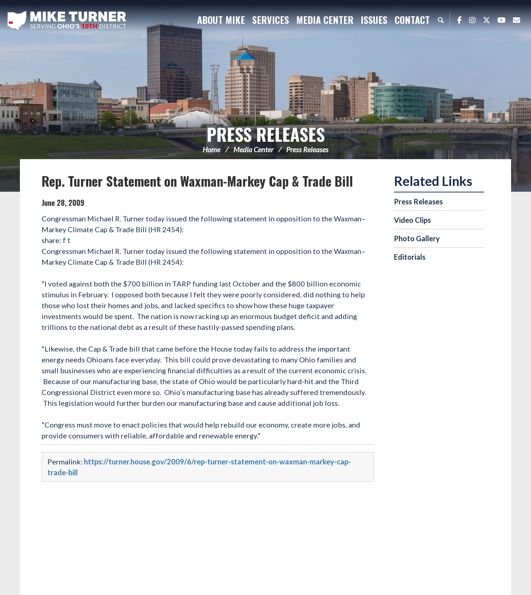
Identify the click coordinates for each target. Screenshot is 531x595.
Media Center (253, 149)
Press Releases (266, 134)
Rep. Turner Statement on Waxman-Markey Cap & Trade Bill (197, 180)
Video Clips (412, 220)
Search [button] (440, 20)
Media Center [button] (324, 20)
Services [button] (270, 20)
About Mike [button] (221, 20)
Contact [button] (412, 20)
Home (211, 149)
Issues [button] (374, 20)
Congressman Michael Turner (67, 20)
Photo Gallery (417, 238)
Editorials (409, 256)
